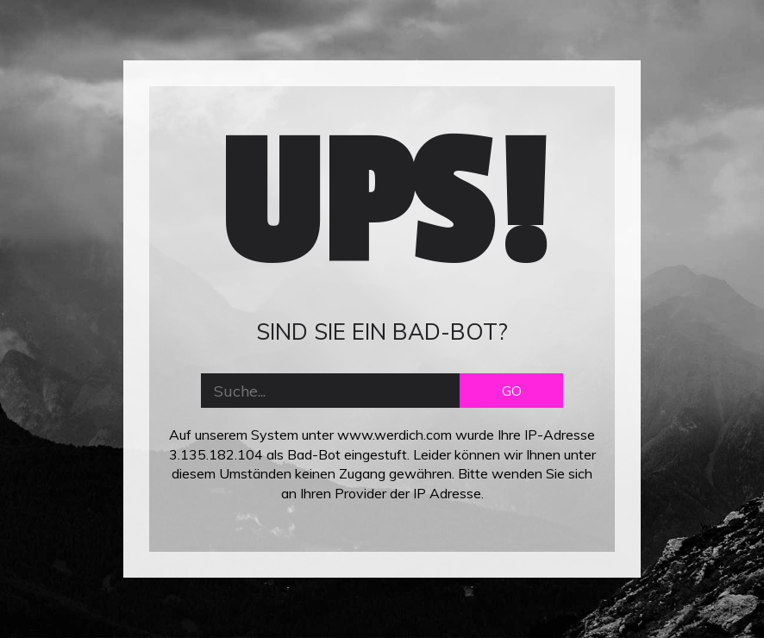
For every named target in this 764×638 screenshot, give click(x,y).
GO (512, 390)
